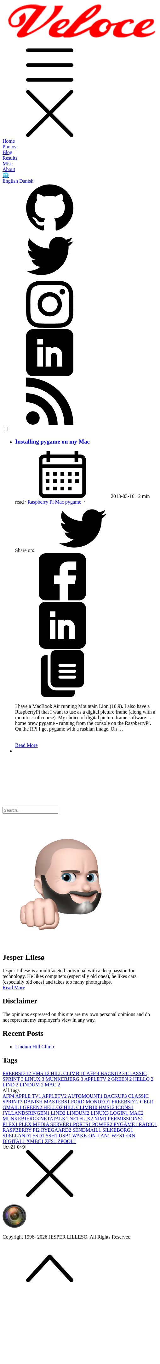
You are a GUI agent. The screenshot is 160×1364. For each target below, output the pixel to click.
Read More (26, 745)
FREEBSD (17, 1073)
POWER (102, 1124)
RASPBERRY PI (22, 1130)
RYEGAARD (56, 1130)
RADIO (148, 1124)
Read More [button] (14, 987)
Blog (7, 152)
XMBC (35, 1141)
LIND (11, 1084)
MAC (52, 1084)
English (10, 181)
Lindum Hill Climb (34, 1046)
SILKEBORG (117, 1130)
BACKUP (113, 1073)
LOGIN (119, 1113)
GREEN (122, 1079)
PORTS (82, 1124)
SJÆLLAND (18, 1135)
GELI (147, 1101)
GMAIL (13, 1107)
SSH (52, 1135)
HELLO (143, 1079)
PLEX (11, 1124)
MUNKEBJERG (65, 1079)
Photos (9, 146)
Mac (60, 502)
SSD (39, 1135)
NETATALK (55, 1118)
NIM (101, 1118)
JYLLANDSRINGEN (27, 1113)
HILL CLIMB (69, 1073)
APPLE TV (28, 1096)
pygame (74, 502)
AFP (94, 1073)
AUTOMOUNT (86, 1096)
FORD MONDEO (91, 1101)
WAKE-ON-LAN (91, 1135)
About (9, 169)
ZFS (51, 1141)
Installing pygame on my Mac (52, 441)
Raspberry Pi (41, 502)
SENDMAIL (87, 1130)
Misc (8, 163)
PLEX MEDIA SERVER (46, 1124)
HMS (41, 1073)
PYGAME (126, 1124)
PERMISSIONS (125, 1118)
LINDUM (32, 1084)
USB (65, 1135)
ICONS (124, 1107)
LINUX (35, 1079)
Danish (26, 181)
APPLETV (97, 1079)
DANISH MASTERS (47, 1101)
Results (10, 158)
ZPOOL (66, 1141)
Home (9, 141)
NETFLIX (82, 1118)
